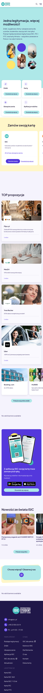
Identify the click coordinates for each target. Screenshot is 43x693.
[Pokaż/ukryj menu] (40, 4)
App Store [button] (26, 482)
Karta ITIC (7, 686)
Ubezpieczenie (9, 650)
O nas (25, 654)
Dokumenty (27, 663)
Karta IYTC (8, 690)
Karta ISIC (7, 673)
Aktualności (8, 663)
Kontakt (26, 659)
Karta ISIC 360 (9, 677)
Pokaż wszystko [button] (21, 552)
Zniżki (6, 646)
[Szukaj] (36, 4)
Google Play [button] (11, 482)
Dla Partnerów (28, 650)
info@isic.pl (12, 619)
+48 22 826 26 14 (14, 625)
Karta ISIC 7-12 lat (10, 681)
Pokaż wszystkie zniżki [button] (21, 401)
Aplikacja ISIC (9, 654)
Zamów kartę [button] (13, 161)
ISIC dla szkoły (10, 659)
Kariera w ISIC (28, 646)
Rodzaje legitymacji (11, 641)
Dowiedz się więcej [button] (11, 94)
